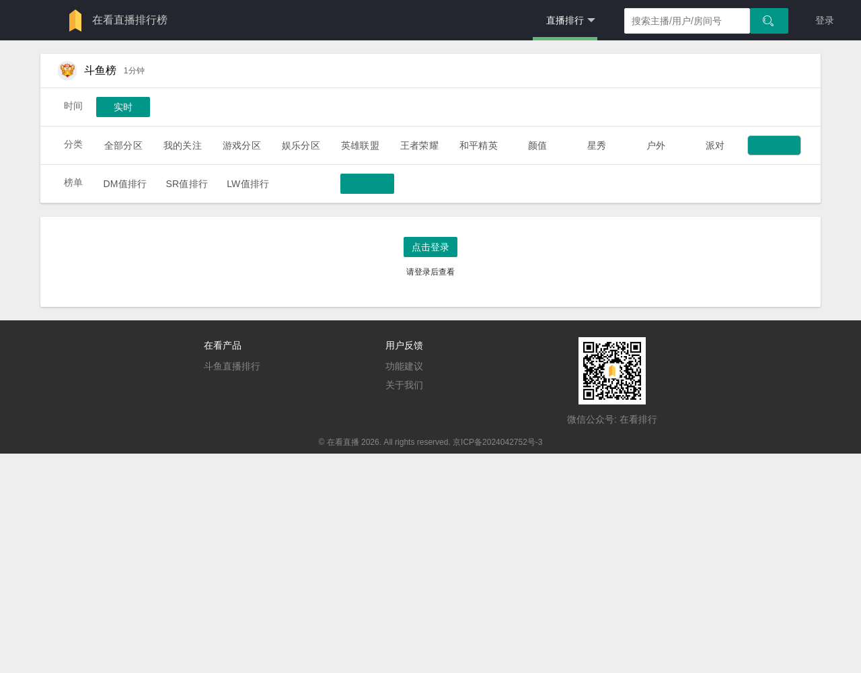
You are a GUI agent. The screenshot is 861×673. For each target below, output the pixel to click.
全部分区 (123, 145)
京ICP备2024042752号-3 (497, 442)
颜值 (537, 145)
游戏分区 (242, 145)
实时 (123, 107)
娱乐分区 (301, 145)
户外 (655, 145)
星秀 (596, 145)
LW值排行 (248, 183)
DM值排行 (125, 183)
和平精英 (478, 145)
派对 (715, 145)
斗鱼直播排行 (232, 366)
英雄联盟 (360, 145)
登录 (824, 20)
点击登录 (430, 247)
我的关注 (182, 145)
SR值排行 (186, 183)
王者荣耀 (419, 145)
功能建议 (404, 366)
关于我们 (404, 385)
